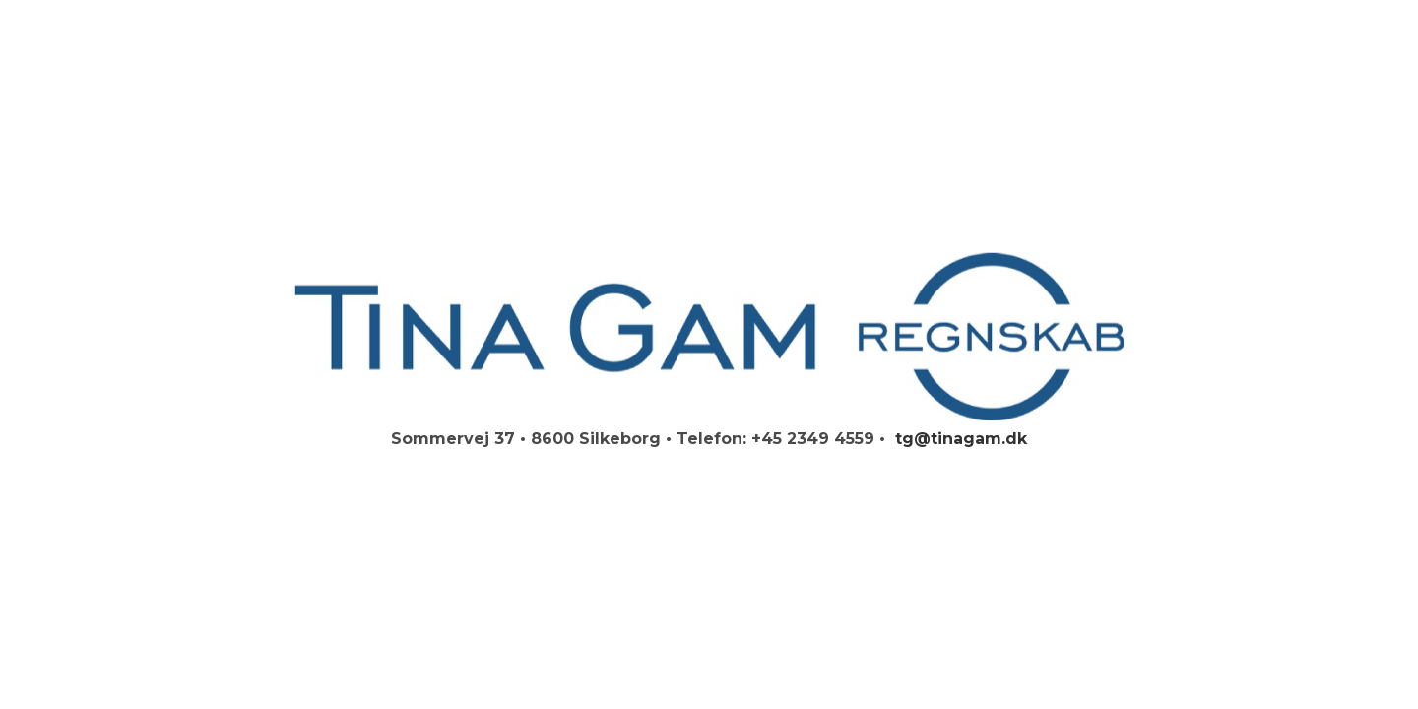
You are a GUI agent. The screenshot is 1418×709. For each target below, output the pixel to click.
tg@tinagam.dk (958, 438)
